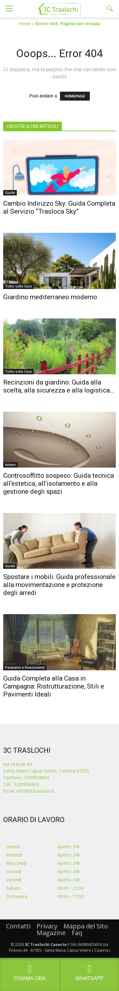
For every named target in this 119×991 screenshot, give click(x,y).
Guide (10, 192)
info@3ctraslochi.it (35, 791)
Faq (77, 932)
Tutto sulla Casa (18, 286)
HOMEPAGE (75, 96)
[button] (110, 8)
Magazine (51, 932)
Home (24, 23)
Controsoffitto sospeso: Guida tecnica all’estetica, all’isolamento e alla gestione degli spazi (58, 483)
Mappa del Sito (85, 926)
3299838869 (26, 784)
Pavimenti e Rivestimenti (25, 667)
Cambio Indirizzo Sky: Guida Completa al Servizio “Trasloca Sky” (59, 207)
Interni (10, 464)
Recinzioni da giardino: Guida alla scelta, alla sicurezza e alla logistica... (59, 386)
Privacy (46, 926)
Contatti (18, 926)
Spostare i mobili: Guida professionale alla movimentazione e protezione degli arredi (59, 585)
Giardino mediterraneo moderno (50, 297)
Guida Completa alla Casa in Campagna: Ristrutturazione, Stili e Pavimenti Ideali (53, 686)
